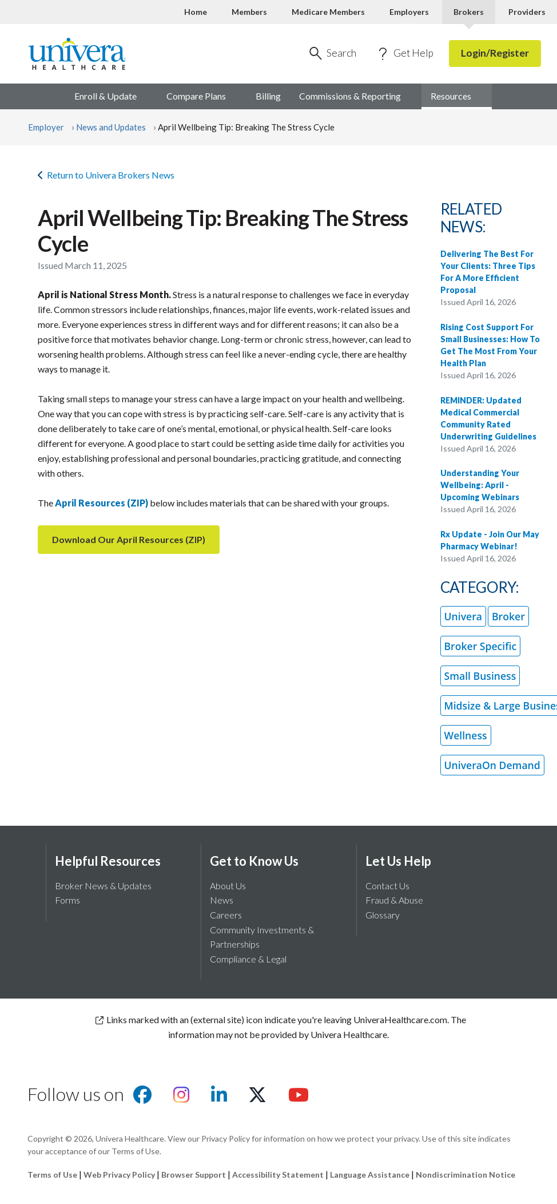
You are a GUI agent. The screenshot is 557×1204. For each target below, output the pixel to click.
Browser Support (193, 1174)
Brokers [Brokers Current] (468, 12)
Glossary (382, 914)
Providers (527, 12)
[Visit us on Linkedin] (219, 1097)
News (221, 899)
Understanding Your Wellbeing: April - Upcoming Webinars (479, 485)
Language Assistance (370, 1174)
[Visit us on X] (257, 1097)
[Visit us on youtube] (298, 1097)
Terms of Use (52, 1174)
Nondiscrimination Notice (465, 1174)
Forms (67, 899)
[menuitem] (456, 97)
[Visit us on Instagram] (181, 1097)
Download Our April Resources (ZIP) (128, 539)
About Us (228, 885)
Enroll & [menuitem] (111, 95)
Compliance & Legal (248, 958)
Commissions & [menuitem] (355, 95)
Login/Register (495, 53)
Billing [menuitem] (268, 95)
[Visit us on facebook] (142, 1097)
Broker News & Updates (103, 885)
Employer (46, 127)
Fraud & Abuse (394, 899)
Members (249, 12)
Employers (409, 12)
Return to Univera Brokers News (106, 174)
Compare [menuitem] (201, 95)
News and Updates (111, 127)
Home (195, 12)
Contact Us (387, 885)
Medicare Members (328, 12)
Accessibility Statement (278, 1174)
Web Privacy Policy (119, 1174)
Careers (226, 914)
